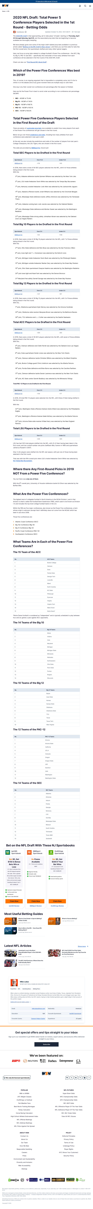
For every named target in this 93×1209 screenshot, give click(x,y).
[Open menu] (90, 6)
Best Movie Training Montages (24, 1106)
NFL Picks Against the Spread (24, 1126)
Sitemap (24, 1169)
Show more (83, 946)
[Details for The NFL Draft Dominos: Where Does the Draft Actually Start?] (10, 964)
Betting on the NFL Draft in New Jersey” (37, 47)
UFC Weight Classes (24, 1097)
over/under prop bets (34, 128)
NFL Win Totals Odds (68, 1113)
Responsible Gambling (24, 1149)
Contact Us (24, 1136)
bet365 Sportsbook (75, 1013)
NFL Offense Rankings (24, 1120)
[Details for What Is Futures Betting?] (54, 921)
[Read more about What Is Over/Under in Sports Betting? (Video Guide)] (31, 920)
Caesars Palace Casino (38, 1018)
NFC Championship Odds (68, 1097)
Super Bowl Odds (69, 1093)
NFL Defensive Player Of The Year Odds (68, 1110)
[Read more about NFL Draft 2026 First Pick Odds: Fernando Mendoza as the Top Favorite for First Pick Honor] (74, 952)
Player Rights (68, 1149)
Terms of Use (68, 1142)
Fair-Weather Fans (24, 1103)
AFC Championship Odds (68, 1100)
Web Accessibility (24, 1165)
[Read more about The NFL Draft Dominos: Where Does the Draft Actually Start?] (31, 962)
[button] (90, 6)
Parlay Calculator (24, 1110)
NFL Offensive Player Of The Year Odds (68, 1106)
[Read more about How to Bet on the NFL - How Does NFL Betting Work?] (31, 929)
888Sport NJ (35, 148)
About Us (24, 1139)
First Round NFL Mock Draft (36, 62)
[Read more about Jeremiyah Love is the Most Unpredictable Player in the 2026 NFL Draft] (31, 952)
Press (24, 1156)
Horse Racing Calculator (24, 1113)
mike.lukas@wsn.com (38, 1008)
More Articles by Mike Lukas (21, 1002)
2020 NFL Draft (21, 36)
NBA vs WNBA (24, 1093)
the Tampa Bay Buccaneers (22, 461)
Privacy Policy (69, 1139)
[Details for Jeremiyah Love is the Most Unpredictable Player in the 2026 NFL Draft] (10, 953)
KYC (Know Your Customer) (68, 1152)
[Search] (85, 6)
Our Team (24, 1142)
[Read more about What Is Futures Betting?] (69, 919)
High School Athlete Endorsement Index (24, 1116)
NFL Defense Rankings (24, 1123)
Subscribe (46, 1044)
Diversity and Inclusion (24, 1162)
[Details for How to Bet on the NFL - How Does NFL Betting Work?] (10, 931)
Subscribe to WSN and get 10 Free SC (47, 1)
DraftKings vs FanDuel (24, 1100)
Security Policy (69, 1156)
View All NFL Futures (69, 1116)
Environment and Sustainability (24, 1159)
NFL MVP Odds (68, 1103)
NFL (8, 11)
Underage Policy (68, 1146)
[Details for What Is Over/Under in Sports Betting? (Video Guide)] (10, 921)
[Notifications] (79, 5)
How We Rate (24, 1146)
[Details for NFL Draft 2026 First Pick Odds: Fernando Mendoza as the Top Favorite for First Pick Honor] (54, 953)
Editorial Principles (68, 1136)
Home (3, 11)
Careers (24, 1152)
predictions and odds (37, 135)
